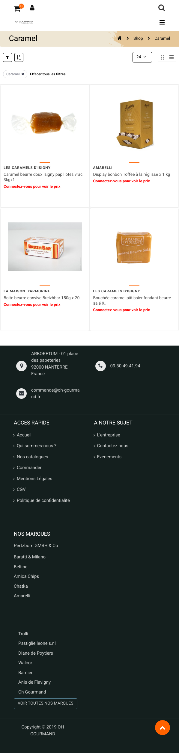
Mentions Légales (34, 478)
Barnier (25, 672)
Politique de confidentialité (43, 499)
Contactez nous (112, 445)
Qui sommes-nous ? (36, 445)
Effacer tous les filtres (48, 74)
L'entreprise (108, 434)
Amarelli (22, 595)
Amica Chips (26, 576)
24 (141, 57)
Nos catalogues (32, 456)
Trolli (23, 633)
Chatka (21, 585)
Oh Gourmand (32, 691)
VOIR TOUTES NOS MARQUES (45, 703)
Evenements (109, 456)
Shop (138, 38)
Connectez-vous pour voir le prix (32, 186)
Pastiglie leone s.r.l (37, 643)
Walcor (25, 662)
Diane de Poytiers (35, 652)
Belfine (21, 566)
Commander (29, 467)
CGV (21, 489)
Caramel (162, 38)
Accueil (24, 434)
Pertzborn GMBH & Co (36, 545)
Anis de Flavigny (34, 682)
